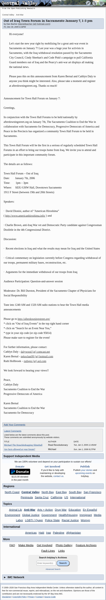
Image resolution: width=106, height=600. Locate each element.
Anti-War (19, 15)
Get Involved (44, 545)
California (56, 497)
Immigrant (86, 515)
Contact (39, 597)
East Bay (61, 492)
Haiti (41, 532)
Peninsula (27, 497)
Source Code (50, 597)
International (77, 497)
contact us (58, 476)
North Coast (12, 492)
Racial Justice (70, 520)
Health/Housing (68, 515)
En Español (90, 509)
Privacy (31, 597)
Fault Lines (48, 550)
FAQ (12, 545)
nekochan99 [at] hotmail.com (37, 356)
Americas (31, 532)
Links (61, 550)
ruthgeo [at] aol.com (35, 361)
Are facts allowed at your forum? (19, 449)
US (66, 497)
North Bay (48, 492)
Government (49, 515)
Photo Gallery (64, 545)
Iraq (48, 532)
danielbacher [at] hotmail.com (34, 24)
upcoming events (83, 473)
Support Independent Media (21, 456)
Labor (19, 520)
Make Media (25, 545)
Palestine (58, 532)
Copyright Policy (20, 597)
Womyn (85, 520)
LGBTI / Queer (34, 520)
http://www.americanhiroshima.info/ (25, 215)
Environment (12, 515)
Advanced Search (53, 569)
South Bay (75, 492)
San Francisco (92, 492)
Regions (8, 486)
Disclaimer (6, 597)
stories (87, 470)
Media (97, 515)
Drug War (61, 509)
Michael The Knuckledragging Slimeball (23, 445)
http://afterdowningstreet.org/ (34, 318)
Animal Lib (15, 509)
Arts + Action (45, 509)
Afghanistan (73, 532)
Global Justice (31, 515)
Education (75, 509)
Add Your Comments (14, 424)
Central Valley (8, 15)
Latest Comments (12, 431)
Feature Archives (86, 545)
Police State (52, 520)
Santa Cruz (42, 497)
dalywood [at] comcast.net (35, 351)
